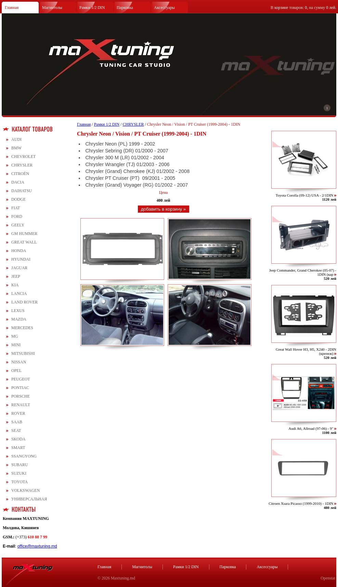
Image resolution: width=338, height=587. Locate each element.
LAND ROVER (24, 302)
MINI (16, 344)
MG (14, 336)
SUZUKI (18, 473)
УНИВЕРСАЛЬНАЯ (29, 499)
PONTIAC (20, 387)
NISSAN (18, 362)
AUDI (16, 139)
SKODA (18, 439)
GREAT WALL (24, 242)
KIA (14, 285)
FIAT (15, 207)
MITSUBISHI (23, 353)
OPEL (16, 370)
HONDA (18, 250)
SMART (18, 447)
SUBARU (19, 464)
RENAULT (20, 404)
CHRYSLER (21, 165)
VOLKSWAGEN (25, 490)
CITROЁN (20, 173)
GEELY (17, 225)
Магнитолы (52, 7)
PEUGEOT (20, 379)
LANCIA (19, 293)
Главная (11, 7)
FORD (16, 216)
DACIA (17, 182)
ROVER (18, 413)
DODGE (18, 199)
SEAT (16, 430)
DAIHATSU (21, 190)
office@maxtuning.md (37, 546)
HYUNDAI (20, 259)
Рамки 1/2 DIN (92, 7)
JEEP (15, 276)
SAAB (16, 422)
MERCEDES (22, 327)
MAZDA (18, 319)
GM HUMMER (24, 233)
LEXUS (18, 310)
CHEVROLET (23, 156)
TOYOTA (19, 481)
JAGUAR (19, 267)
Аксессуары (164, 7)
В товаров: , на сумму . (303, 7)
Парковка (125, 7)
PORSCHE (20, 396)
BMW (16, 148)
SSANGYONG (24, 456)
